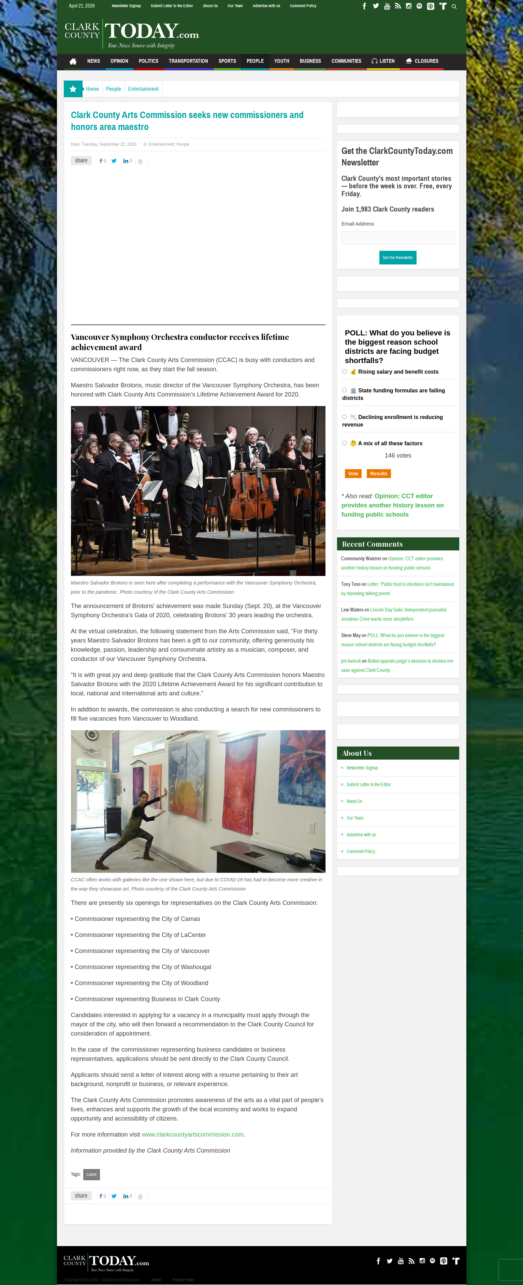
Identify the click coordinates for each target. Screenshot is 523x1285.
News (93, 64)
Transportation (188, 64)
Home (95, 88)
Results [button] (379, 473)
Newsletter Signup (126, 5)
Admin (156, 1280)
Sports (227, 64)
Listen (383, 62)
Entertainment (160, 88)
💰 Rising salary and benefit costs (394, 372)
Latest (92, 1174)
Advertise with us (266, 5)
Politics (148, 64)
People (255, 64)
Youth (281, 64)
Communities (346, 64)
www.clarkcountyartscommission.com (193, 1134)
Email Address (358, 224)
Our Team (235, 5)
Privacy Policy (183, 1280)
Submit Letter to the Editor (172, 5)
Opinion (119, 64)
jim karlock (351, 661)
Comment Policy (303, 5)
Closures (422, 62)
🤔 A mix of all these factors (386, 443)
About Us (210, 5)
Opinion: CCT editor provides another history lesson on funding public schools (393, 505)
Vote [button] (353, 473)
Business (310, 64)
